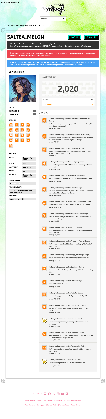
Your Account (30, 405)
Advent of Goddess (78, 201)
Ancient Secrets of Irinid (80, 119)
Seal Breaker (76, 305)
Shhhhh (74, 227)
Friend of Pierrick (78, 241)
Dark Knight (75, 148)
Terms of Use (64, 405)
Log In (74, 37)
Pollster (74, 293)
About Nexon (75, 405)
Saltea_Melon (54, 119)
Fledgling (75, 162)
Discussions (22, 111)
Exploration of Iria (78, 134)
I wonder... (75, 332)
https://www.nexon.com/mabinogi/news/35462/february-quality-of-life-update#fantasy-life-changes (50, 46)
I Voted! (74, 281)
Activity (13, 107)
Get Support (41, 405)
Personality (75, 346)
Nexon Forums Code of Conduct (59, 62)
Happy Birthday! (77, 255)
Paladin (74, 188)
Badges (12, 120)
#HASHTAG (75, 175)
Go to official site (9, 3)
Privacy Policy (52, 405)
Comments (22, 114)
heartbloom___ (16, 183)
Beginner (74, 267)
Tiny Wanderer (77, 214)
